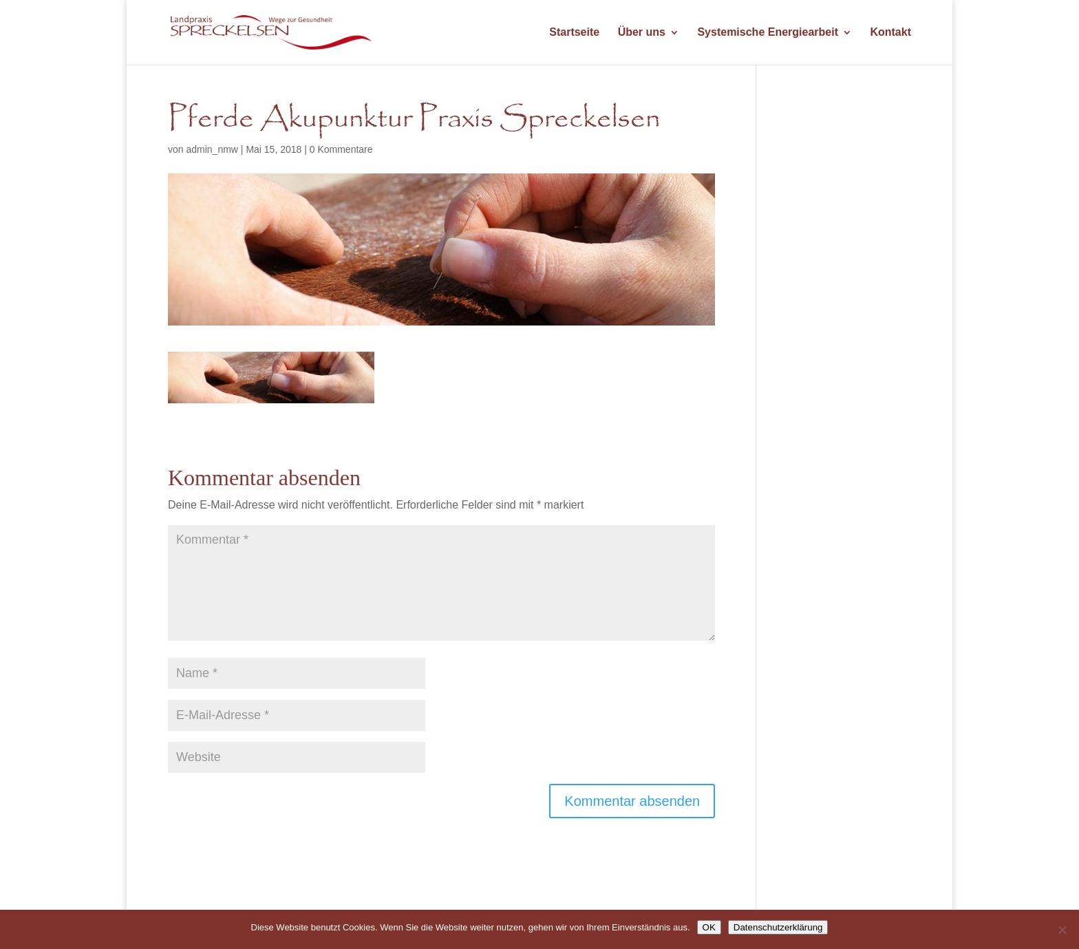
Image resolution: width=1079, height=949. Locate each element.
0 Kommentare (341, 149)
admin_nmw (211, 149)
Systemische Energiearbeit (767, 33)
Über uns (641, 33)
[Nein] (1062, 930)
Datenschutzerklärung (778, 927)
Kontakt (890, 33)
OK (709, 927)
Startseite (574, 33)
